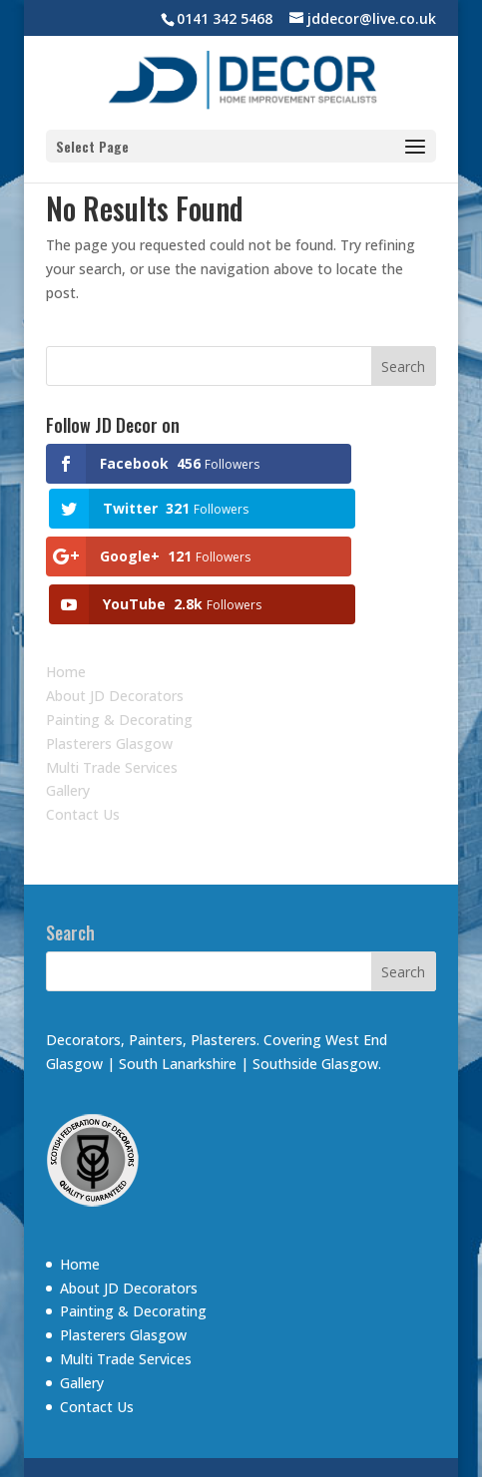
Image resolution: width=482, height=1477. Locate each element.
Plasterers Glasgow (109, 684)
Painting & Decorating (119, 661)
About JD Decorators (115, 637)
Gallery (68, 732)
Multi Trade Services (112, 708)
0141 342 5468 (224, 18)
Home (66, 613)
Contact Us (83, 756)
